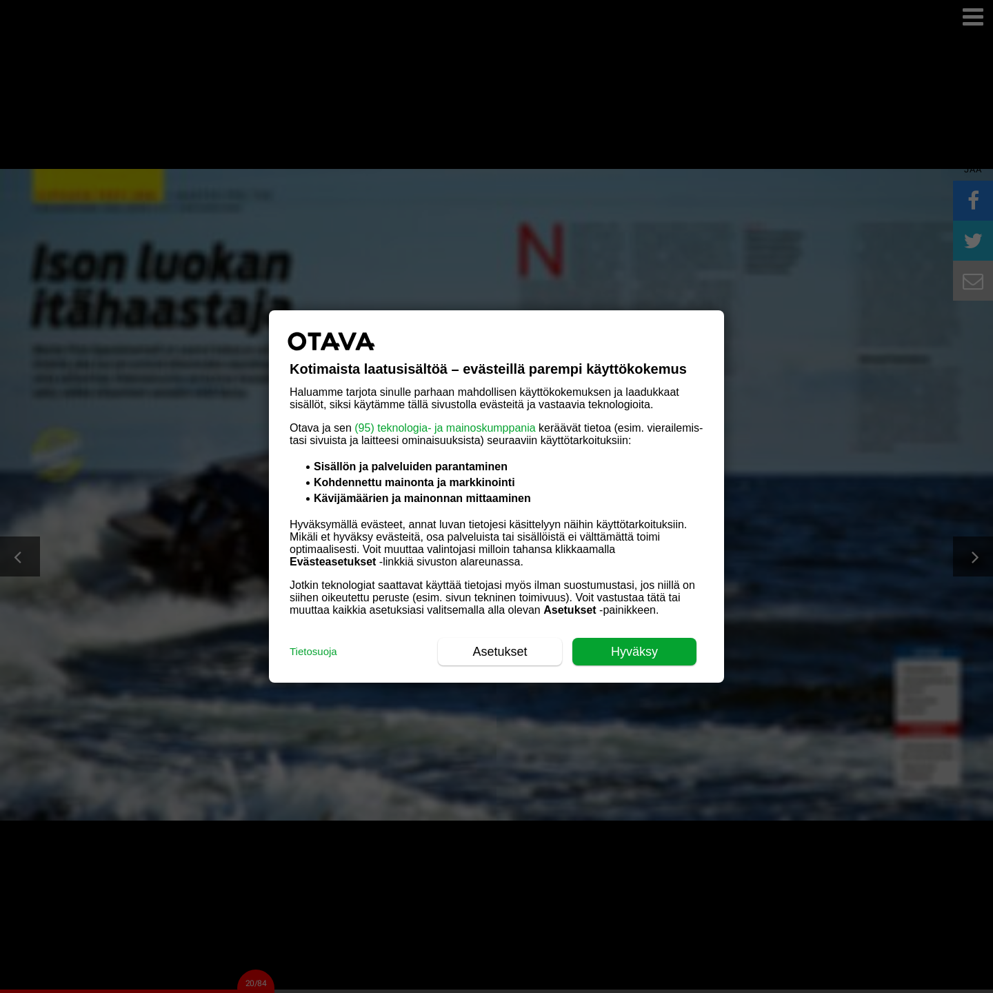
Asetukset (499, 652)
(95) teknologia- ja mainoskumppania (444, 428)
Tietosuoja (313, 651)
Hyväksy (634, 652)
